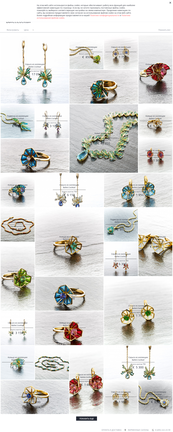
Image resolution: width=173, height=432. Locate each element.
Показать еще (86, 418)
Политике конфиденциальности (104, 15)
